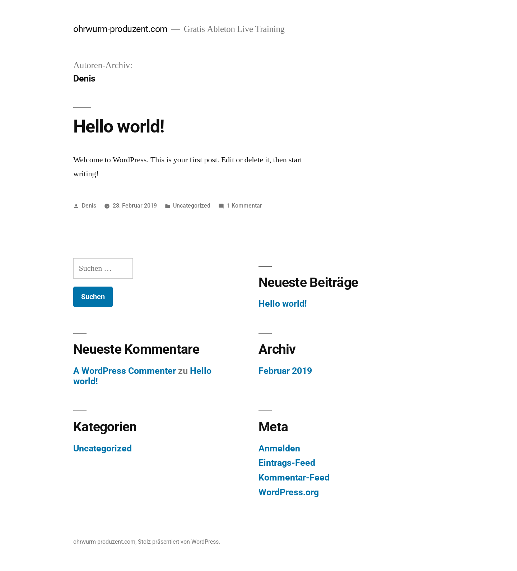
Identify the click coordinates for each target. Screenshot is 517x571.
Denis (89, 205)
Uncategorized (191, 205)
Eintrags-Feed (286, 463)
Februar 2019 (285, 371)
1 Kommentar (244, 205)
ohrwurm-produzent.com (120, 29)
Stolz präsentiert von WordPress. (179, 541)
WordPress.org (288, 492)
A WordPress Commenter (124, 371)
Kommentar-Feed (294, 477)
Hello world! (118, 126)
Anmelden (279, 448)
